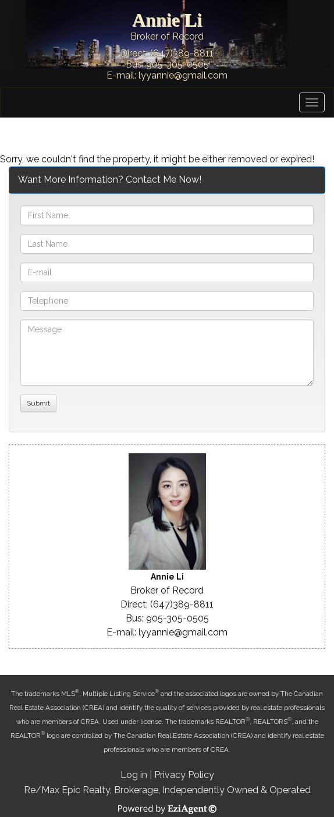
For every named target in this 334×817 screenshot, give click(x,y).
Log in (133, 774)
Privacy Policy (184, 774)
